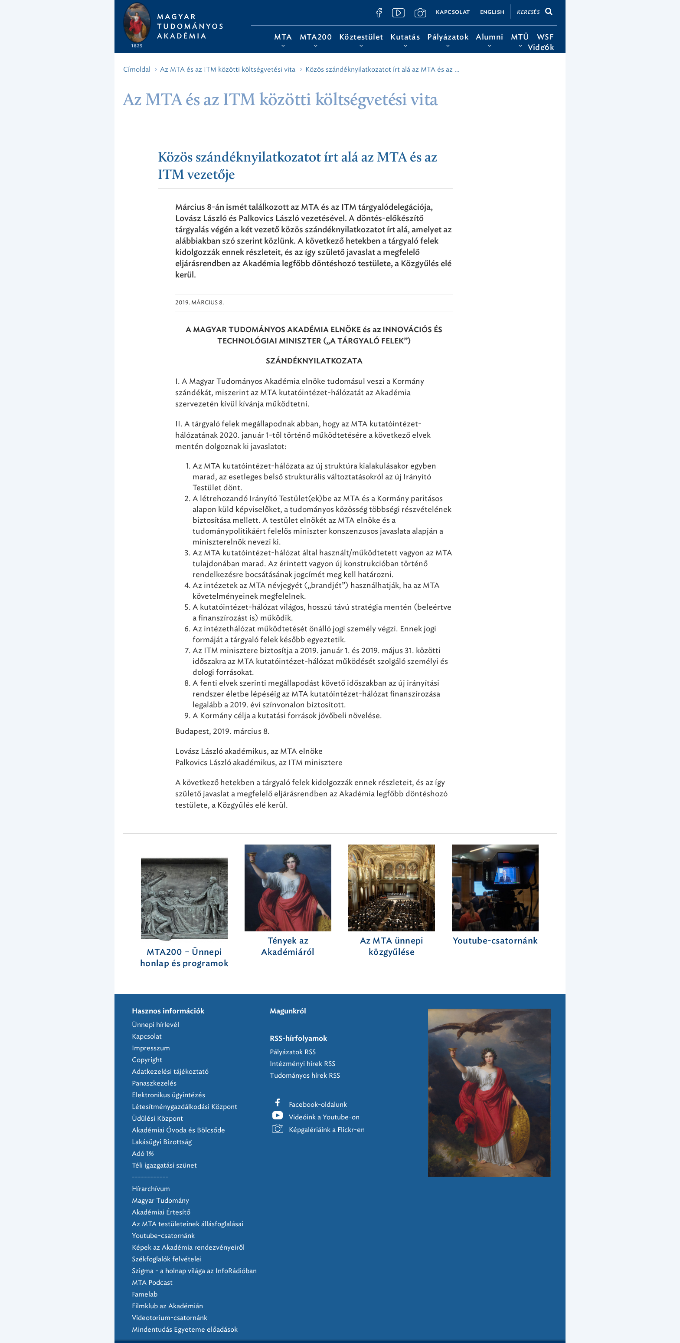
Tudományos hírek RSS (305, 1075)
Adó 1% (143, 1154)
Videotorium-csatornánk (169, 1318)
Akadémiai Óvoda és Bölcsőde (178, 1130)
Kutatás (405, 37)
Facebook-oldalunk (318, 1105)
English (492, 12)
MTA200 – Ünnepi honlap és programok (184, 958)
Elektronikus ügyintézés (168, 1095)
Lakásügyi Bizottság (162, 1142)
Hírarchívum (151, 1189)
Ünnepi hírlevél (155, 1025)
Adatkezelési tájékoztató (170, 1072)
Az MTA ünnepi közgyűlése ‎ (392, 947)
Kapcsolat (453, 12)
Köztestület (361, 37)
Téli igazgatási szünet (164, 1165)
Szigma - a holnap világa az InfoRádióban (194, 1271)
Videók (541, 47)
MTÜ (520, 37)
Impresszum (151, 1048)
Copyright (147, 1060)
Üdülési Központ (157, 1118)
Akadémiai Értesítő (161, 1212)
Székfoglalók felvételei (167, 1259)
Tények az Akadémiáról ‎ (287, 947)
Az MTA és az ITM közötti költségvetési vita (227, 69)
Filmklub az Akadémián (167, 1306)
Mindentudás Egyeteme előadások (185, 1329)
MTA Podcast (152, 1283)
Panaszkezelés (154, 1083)
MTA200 (316, 37)
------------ (150, 1177)
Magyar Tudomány (160, 1200)
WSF (545, 37)
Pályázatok (447, 37)
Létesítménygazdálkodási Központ (184, 1107)
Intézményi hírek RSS (302, 1064)
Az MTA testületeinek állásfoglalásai (187, 1224)
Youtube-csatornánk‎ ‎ (495, 941)
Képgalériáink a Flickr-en (327, 1130)
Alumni (489, 37)
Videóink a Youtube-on (324, 1117)
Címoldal (136, 69)
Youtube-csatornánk (163, 1236)
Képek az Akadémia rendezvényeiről (188, 1247)
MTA (283, 37)
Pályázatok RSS (293, 1052)
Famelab (144, 1294)
